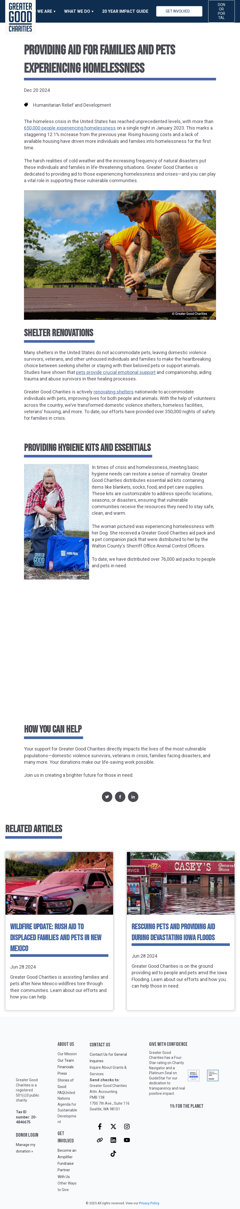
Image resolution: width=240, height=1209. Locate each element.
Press (62, 1073)
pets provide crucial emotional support (116, 372)
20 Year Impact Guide (125, 11)
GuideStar (157, 1078)
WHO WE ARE (39, 11)
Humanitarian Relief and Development (72, 105)
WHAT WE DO (77, 11)
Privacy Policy (149, 1203)
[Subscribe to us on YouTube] (127, 1140)
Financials (66, 1067)
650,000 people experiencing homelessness (70, 128)
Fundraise (66, 1163)
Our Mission (67, 1054)
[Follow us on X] (113, 1126)
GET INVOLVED (178, 11)
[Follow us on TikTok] (113, 1153)
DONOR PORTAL (221, 11)
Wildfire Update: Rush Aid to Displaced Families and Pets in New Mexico (55, 937)
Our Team (66, 1060)
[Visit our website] (100, 1140)
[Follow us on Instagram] (127, 1126)
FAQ (61, 1093)
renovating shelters (114, 391)
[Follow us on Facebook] (100, 1126)
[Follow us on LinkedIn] (113, 1140)
